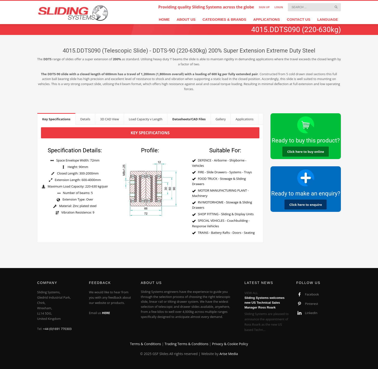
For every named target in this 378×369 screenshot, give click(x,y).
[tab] (56, 119)
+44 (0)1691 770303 (57, 329)
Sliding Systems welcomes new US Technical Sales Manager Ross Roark (264, 302)
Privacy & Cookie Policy (230, 344)
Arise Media (228, 353)
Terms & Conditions (145, 344)
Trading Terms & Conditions (187, 344)
